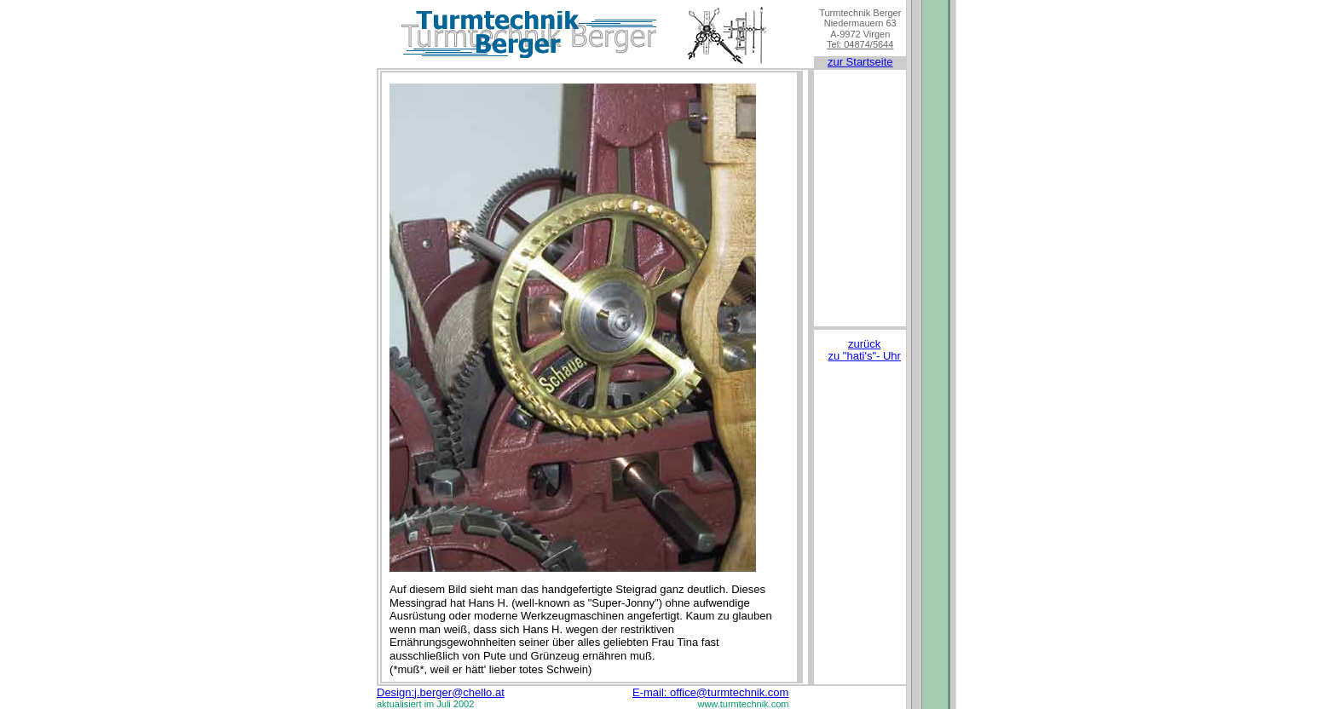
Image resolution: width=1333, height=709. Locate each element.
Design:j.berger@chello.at (441, 692)
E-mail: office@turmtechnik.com (710, 692)
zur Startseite (860, 61)
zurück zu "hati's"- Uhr (864, 349)
